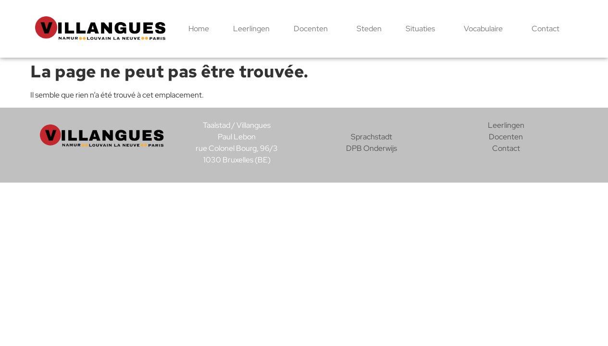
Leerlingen (251, 29)
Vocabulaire (486, 29)
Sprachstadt (371, 137)
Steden (369, 29)
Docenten (313, 29)
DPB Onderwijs (371, 148)
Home (198, 29)
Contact (545, 29)
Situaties (423, 29)
